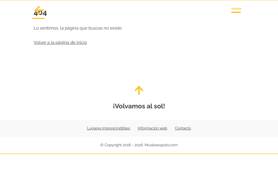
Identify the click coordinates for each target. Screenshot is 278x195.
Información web (152, 128)
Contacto (183, 128)
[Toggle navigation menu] (236, 9)
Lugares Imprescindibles (108, 128)
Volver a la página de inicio (60, 42)
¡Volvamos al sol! (139, 98)
